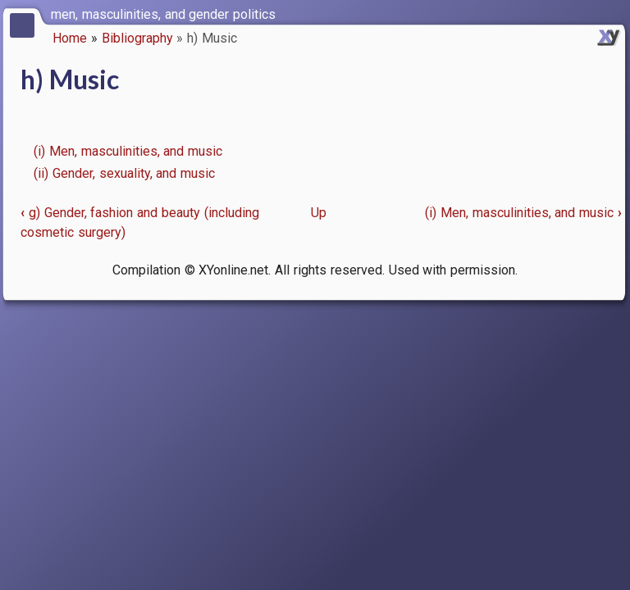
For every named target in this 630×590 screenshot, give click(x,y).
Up (318, 212)
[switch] (613, 13)
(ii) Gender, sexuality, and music (124, 173)
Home (69, 38)
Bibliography (137, 38)
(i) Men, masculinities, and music (128, 151)
